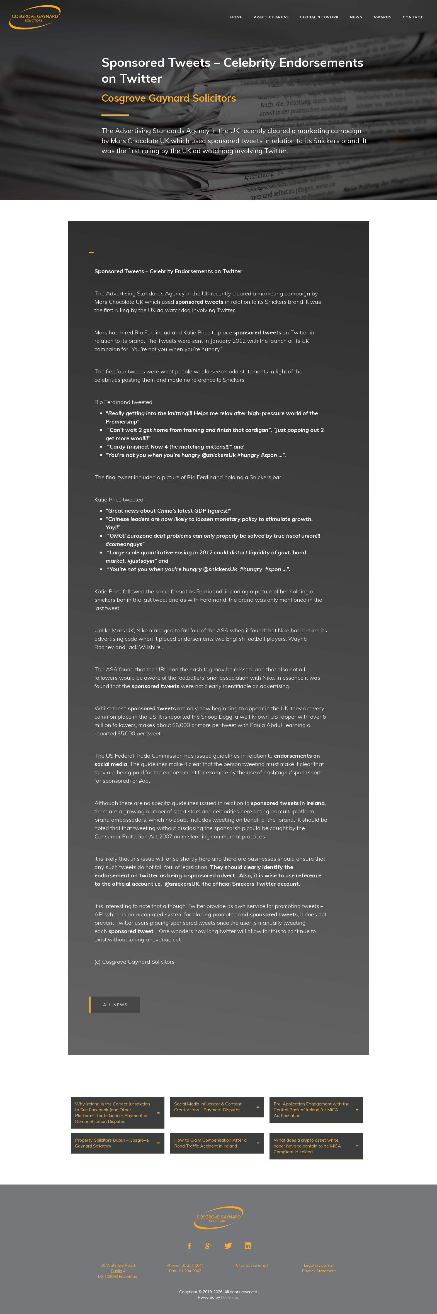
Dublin (116, 1270)
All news (120, 1004)
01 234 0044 (192, 1265)
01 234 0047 (190, 1270)
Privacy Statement (319, 1270)
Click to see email (252, 1265)
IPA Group (230, 1297)
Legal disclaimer (319, 1265)
